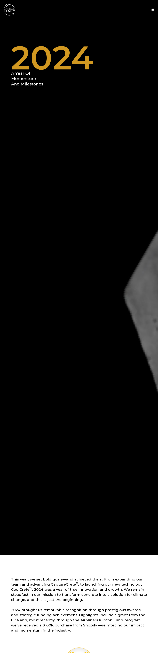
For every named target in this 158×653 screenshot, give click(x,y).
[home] (9, 9)
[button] (153, 10)
